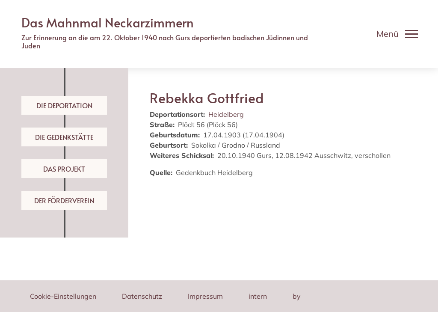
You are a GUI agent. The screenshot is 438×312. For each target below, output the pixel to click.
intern (258, 296)
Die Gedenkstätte (64, 137)
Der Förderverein (64, 200)
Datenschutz (142, 296)
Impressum (205, 296)
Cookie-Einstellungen (63, 296)
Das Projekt (64, 168)
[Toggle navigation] (397, 34)
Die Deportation (64, 105)
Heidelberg (226, 114)
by (297, 296)
